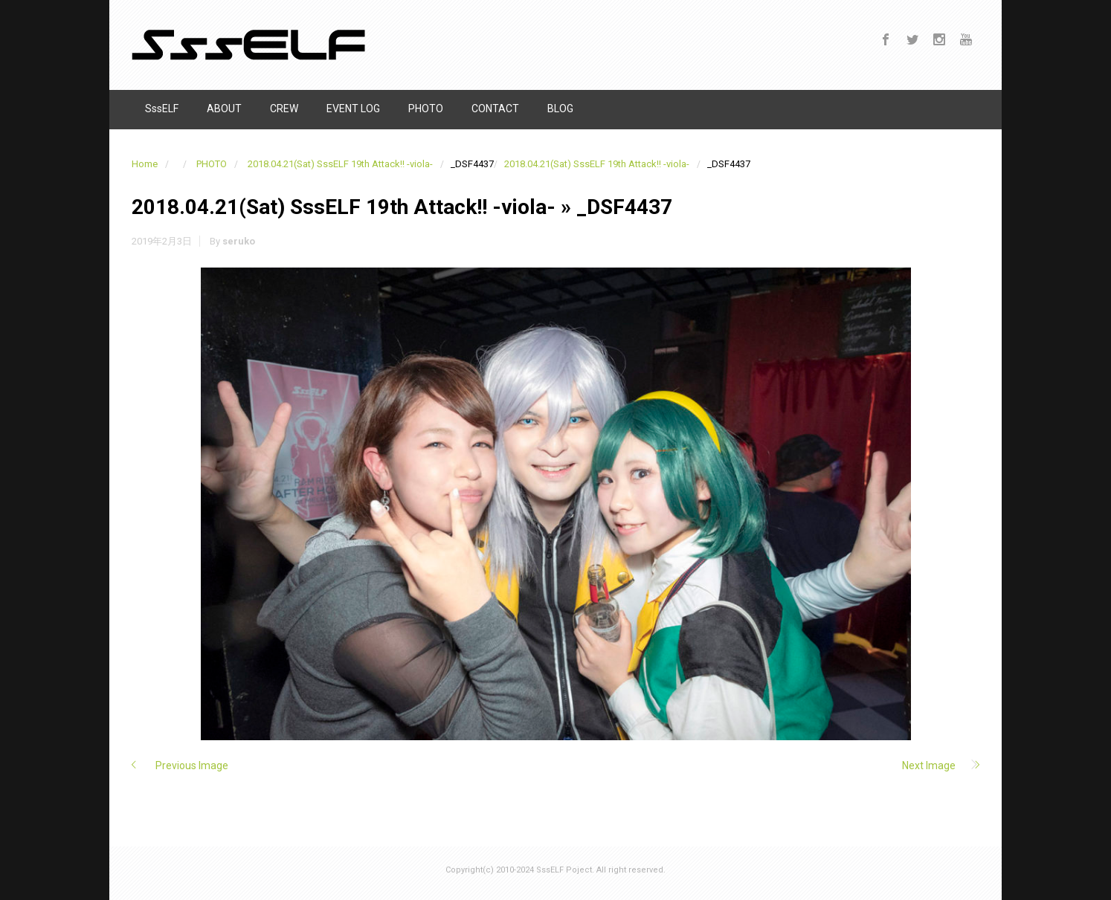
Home (145, 163)
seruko (238, 241)
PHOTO (211, 163)
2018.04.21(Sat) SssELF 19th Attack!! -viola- (340, 163)
